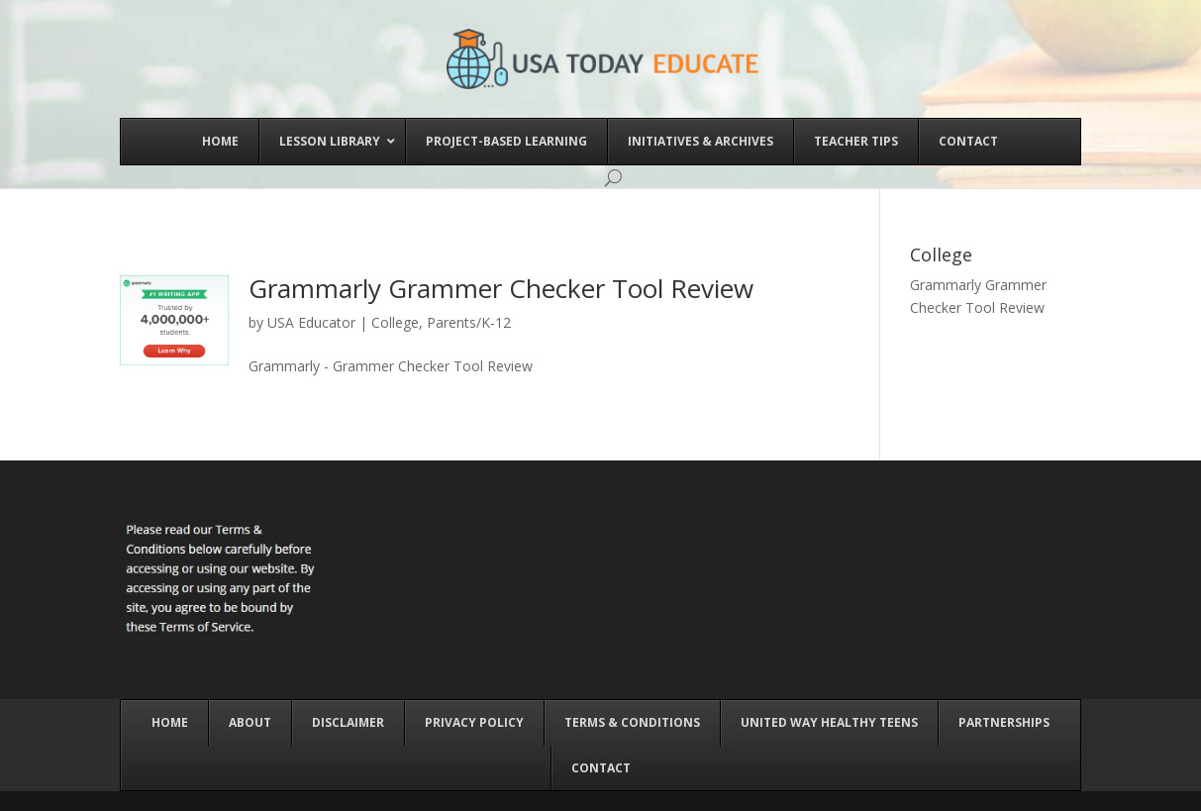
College (395, 322)
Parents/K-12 (469, 322)
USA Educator (311, 322)
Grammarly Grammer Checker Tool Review (501, 288)
